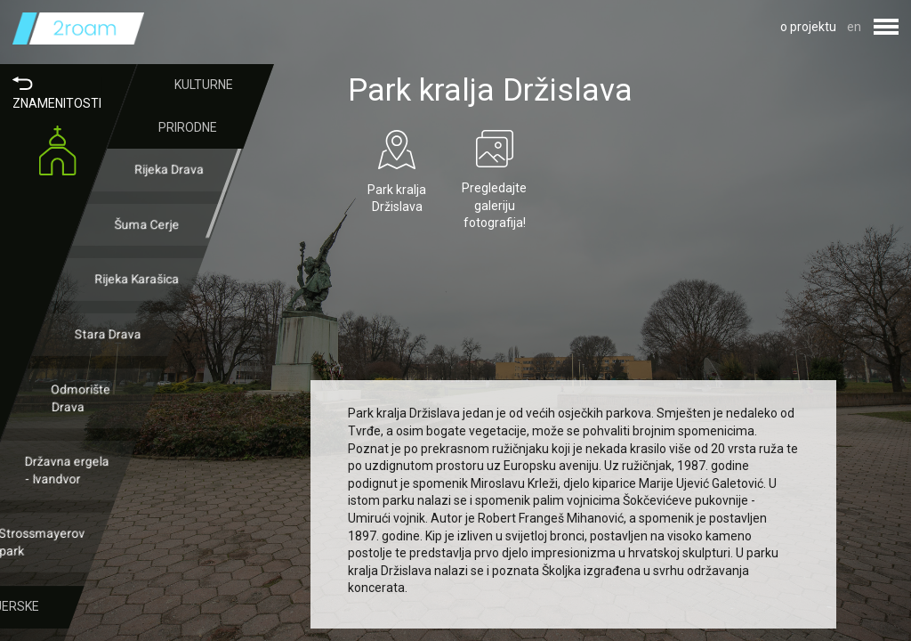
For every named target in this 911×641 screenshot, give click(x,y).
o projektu (808, 27)
